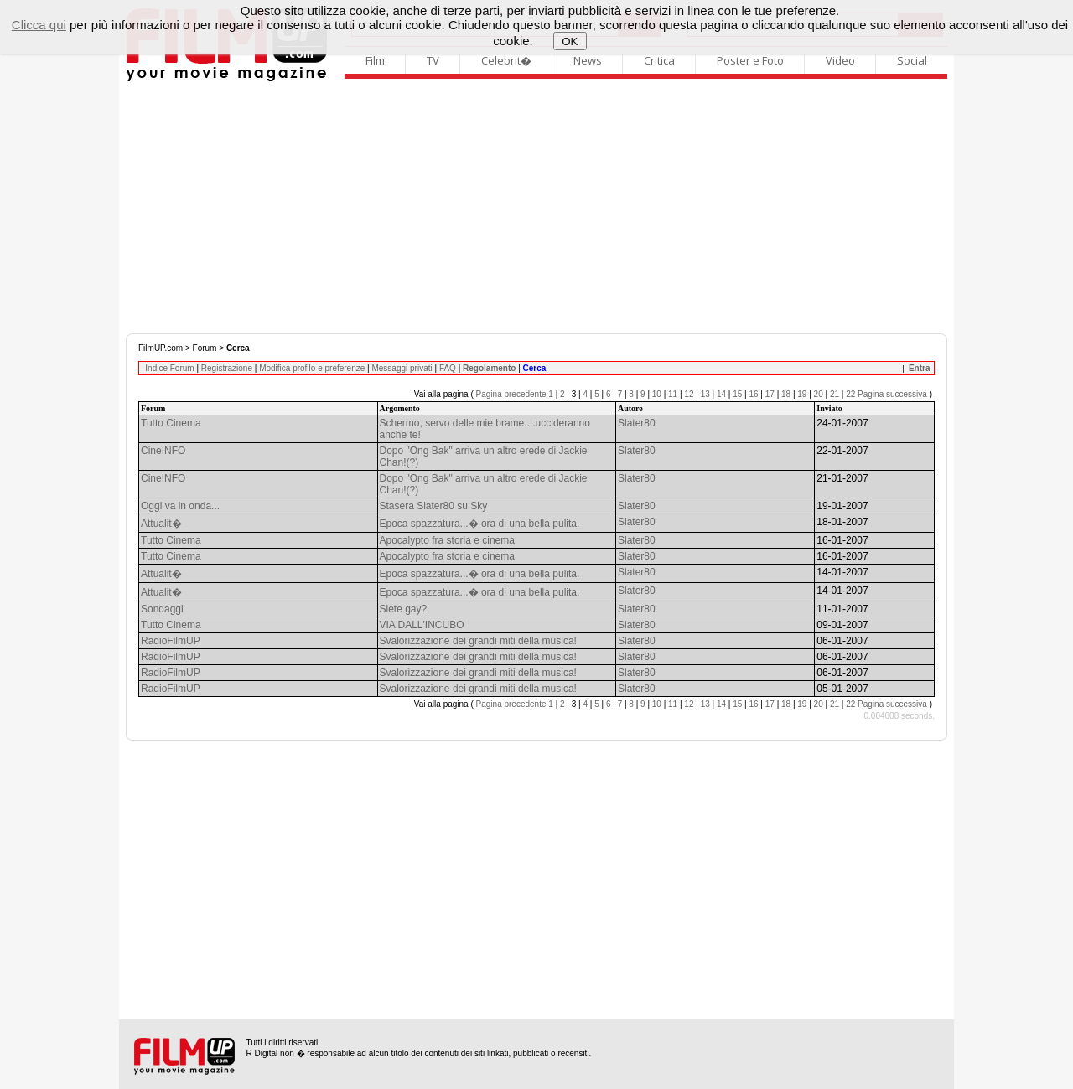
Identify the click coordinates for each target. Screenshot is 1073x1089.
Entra (919, 368)
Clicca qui (39, 25)
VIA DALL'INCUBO (422, 625)
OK (570, 41)
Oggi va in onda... (180, 506)
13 (705, 394)
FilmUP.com (160, 348)
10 (656, 394)
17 (770, 394)
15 (737, 394)
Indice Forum (169, 368)
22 (850, 394)
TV (433, 60)
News (587, 60)
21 (834, 394)
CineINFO (163, 451)
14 (721, 394)
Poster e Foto (750, 60)
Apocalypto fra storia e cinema (447, 540)
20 (818, 394)
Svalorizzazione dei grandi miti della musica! (478, 641)
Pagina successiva (892, 394)
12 (688, 394)
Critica (659, 60)
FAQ (447, 368)
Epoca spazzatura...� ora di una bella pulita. (480, 523)
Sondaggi (162, 609)
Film (375, 60)
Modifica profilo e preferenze (312, 368)
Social (912, 60)
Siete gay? (404, 609)
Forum (205, 348)
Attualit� (161, 523)
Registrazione (226, 368)
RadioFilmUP (170, 641)
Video (840, 60)
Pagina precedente (511, 394)
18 (785, 394)
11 (672, 394)
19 (801, 394)
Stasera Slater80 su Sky (434, 506)
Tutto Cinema (171, 423)
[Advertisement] (536, 207)
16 (753, 394)
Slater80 (637, 423)
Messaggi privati (401, 368)
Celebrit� (506, 60)
